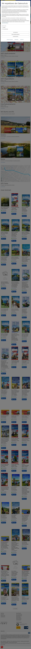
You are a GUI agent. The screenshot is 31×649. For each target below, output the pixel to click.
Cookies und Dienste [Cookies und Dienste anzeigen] (10, 39)
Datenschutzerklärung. (5, 22)
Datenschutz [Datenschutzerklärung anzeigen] (16, 39)
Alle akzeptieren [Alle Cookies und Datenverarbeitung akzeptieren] (15, 32)
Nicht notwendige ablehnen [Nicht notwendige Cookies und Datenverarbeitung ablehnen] (15, 34)
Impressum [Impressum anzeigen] (21, 39)
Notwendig (4, 25)
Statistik (4, 27)
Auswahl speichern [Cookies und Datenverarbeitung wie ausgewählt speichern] (15, 36)
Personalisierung (5, 29)
